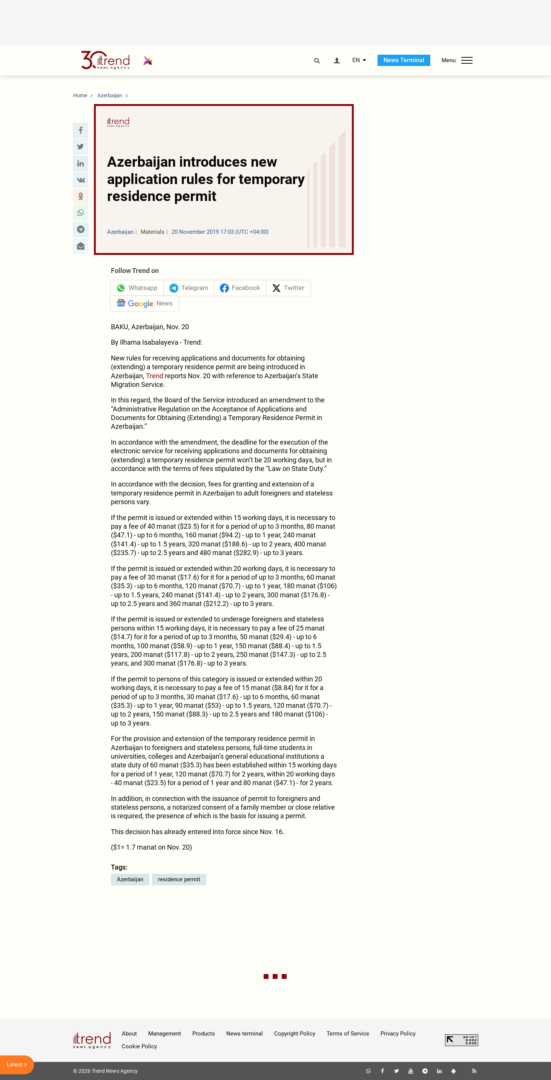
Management (164, 1033)
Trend (154, 376)
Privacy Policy (398, 1033)
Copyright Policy (294, 1033)
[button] (80, 130)
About (129, 1033)
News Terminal (404, 60)
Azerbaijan (130, 879)
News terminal (244, 1033)
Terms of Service (348, 1033)
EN (356, 60)
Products (203, 1033)
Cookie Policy (139, 1046)
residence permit (179, 879)
